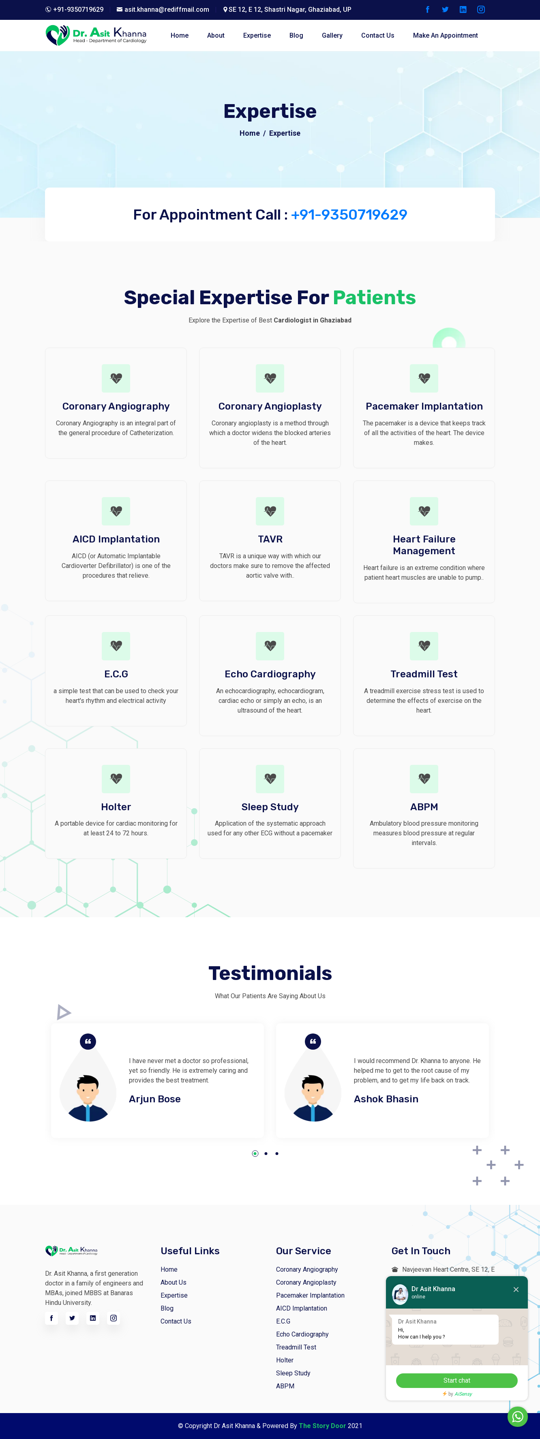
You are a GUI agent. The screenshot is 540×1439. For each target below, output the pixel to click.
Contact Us (176, 1321)
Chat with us (495, 1417)
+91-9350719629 (349, 214)
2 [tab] (266, 1153)
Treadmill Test (296, 1347)
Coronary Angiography (307, 1269)
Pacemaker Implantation (310, 1295)
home (180, 35)
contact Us (377, 35)
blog (296, 35)
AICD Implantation (301, 1308)
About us (173, 1282)
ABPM (285, 1386)
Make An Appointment (445, 35)
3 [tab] (277, 1153)
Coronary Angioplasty (306, 1282)
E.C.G (283, 1321)
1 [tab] (255, 1153)
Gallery (332, 35)
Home (250, 133)
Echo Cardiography (302, 1334)
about (216, 35)
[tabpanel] (157, 1080)
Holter (285, 1360)
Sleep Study (293, 1373)
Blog (167, 1308)
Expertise (257, 35)
